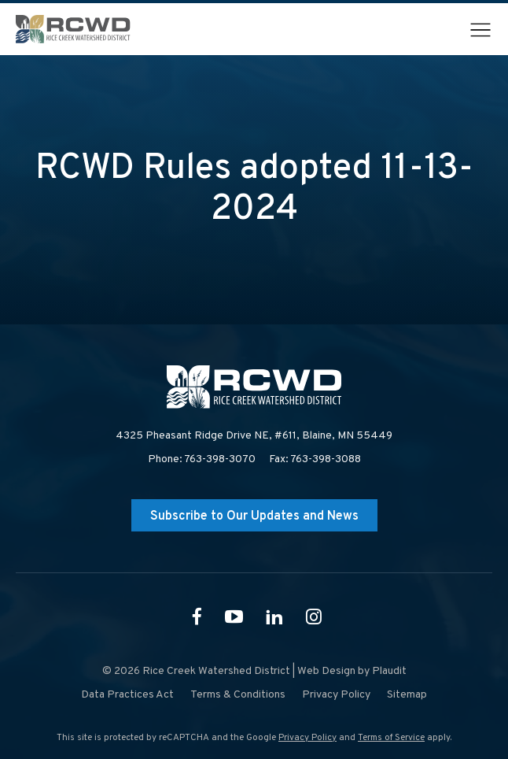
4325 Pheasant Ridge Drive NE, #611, (254, 436)
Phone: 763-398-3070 (202, 459)
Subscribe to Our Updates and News (254, 516)
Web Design (326, 671)
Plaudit (389, 671)
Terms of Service (391, 737)
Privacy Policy (307, 737)
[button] (480, 30)
